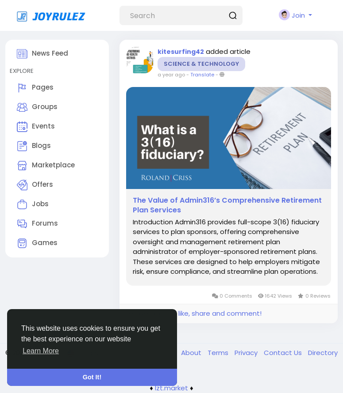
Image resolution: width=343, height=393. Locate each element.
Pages (35, 88)
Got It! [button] (92, 377)
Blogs (34, 146)
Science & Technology (201, 64)
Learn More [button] (41, 351)
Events (36, 126)
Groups (37, 107)
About (192, 352)
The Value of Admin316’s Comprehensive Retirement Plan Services (227, 205)
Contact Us (284, 352)
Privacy (247, 352)
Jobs (33, 204)
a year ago (171, 74)
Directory (323, 352)
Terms (219, 352)
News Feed (42, 54)
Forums (37, 224)
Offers (35, 185)
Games (37, 243)
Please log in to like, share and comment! (194, 313)
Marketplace (46, 165)
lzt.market (171, 388)
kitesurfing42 (181, 51)
